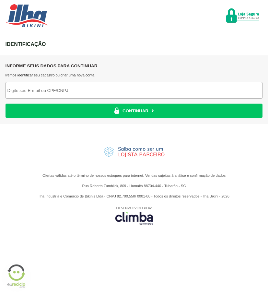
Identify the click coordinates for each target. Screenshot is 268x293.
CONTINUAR (134, 110)
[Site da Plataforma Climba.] (134, 215)
